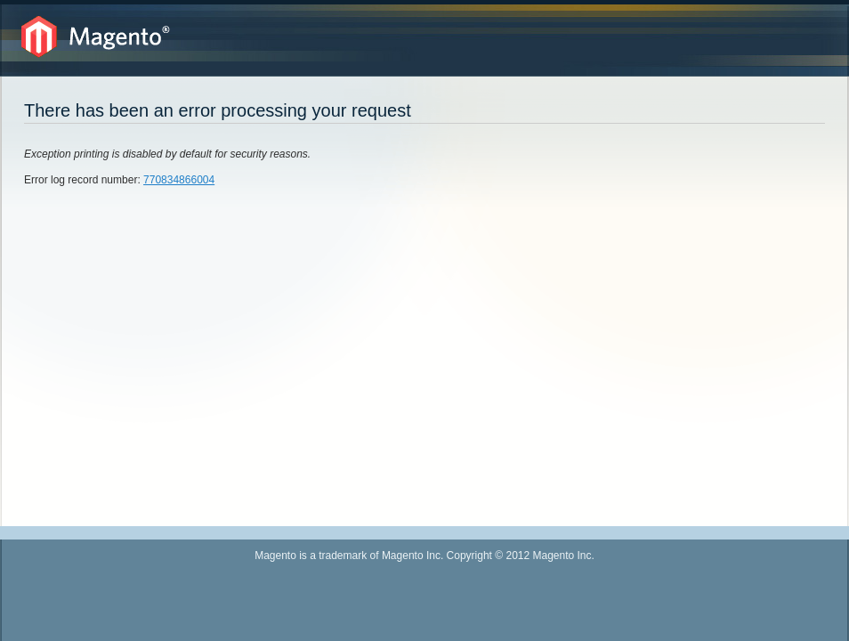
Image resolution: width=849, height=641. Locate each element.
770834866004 (178, 180)
